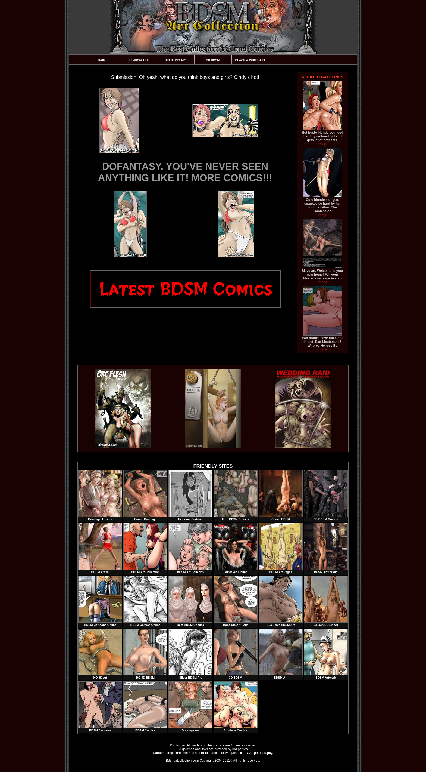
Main (101, 60)
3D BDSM (213, 60)
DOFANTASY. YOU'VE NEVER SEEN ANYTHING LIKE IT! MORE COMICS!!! (185, 172)
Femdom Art (139, 60)
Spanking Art (176, 60)
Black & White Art (250, 60)
